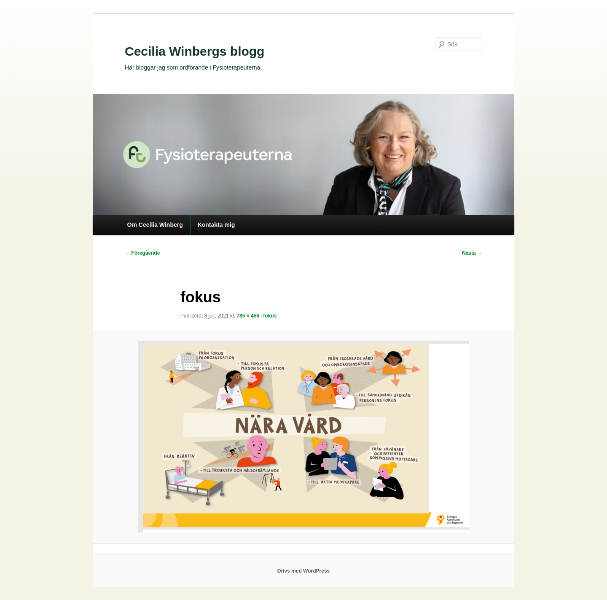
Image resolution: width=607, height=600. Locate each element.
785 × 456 (247, 316)
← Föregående (142, 253)
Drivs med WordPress (303, 571)
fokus (270, 316)
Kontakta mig (216, 224)
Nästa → (472, 253)
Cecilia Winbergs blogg (194, 51)
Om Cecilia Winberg (155, 224)
